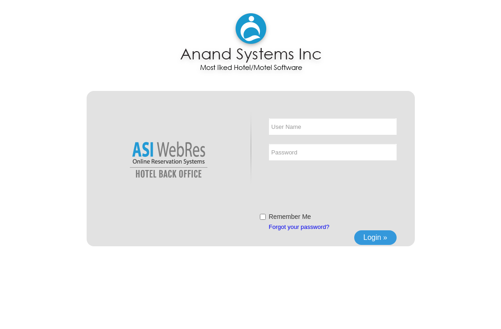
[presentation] (338, 187)
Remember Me (290, 216)
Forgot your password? (299, 226)
